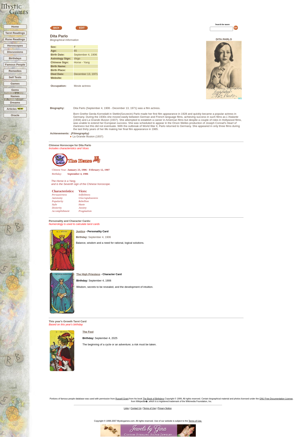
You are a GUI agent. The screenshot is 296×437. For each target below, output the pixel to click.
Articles (15, 108)
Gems (15, 89)
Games (15, 83)
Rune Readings (15, 39)
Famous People (15, 64)
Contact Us (136, 408)
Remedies (15, 70)
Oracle (15, 115)
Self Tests (15, 77)
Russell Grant (122, 398)
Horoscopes (15, 45)
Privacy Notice (165, 408)
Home (15, 26)
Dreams (15, 102)
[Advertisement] (162, 10)
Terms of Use (149, 408)
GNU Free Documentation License (276, 398)
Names (15, 96)
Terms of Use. (195, 421)
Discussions (15, 51)
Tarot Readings (15, 32)
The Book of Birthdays (153, 398)
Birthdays (15, 58)
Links (126, 408)
